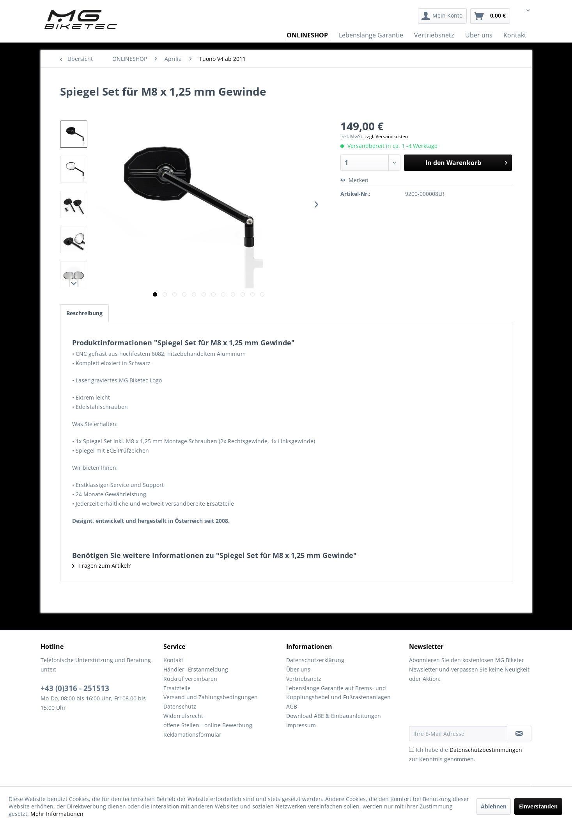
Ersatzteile (177, 688)
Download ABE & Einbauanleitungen (333, 715)
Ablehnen (493, 806)
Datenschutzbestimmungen (486, 749)
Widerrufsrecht (183, 715)
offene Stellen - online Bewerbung (207, 725)
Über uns (298, 669)
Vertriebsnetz (303, 678)
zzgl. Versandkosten (386, 136)
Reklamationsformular (192, 734)
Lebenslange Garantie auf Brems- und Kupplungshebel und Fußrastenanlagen (338, 692)
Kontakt (173, 660)
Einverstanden (538, 806)
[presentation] (468, 706)
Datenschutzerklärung (315, 660)
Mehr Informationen (56, 813)
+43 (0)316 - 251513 (75, 688)
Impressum (301, 725)
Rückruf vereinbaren (190, 678)
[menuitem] (442, 16)
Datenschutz (179, 706)
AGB (291, 706)
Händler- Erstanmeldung (195, 669)
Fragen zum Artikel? (101, 565)
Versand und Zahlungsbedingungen (210, 697)
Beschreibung (84, 313)
